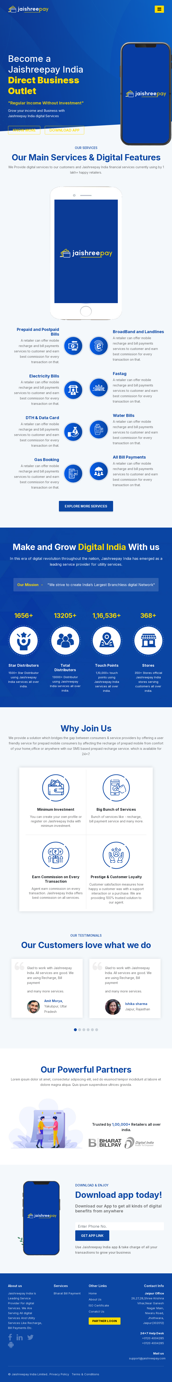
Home (93, 1293)
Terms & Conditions (85, 1374)
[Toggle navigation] (159, 9)
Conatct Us (96, 1311)
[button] (75, 1029)
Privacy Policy (59, 1374)
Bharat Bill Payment (67, 1293)
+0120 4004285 (153, 1338)
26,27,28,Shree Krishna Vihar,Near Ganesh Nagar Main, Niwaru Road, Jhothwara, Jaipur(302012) (147, 1310)
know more (24, 130)
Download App (64, 130)
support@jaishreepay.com (146, 1358)
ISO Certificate (99, 1305)
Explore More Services (86, 506)
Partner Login (104, 1321)
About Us (95, 1299)
